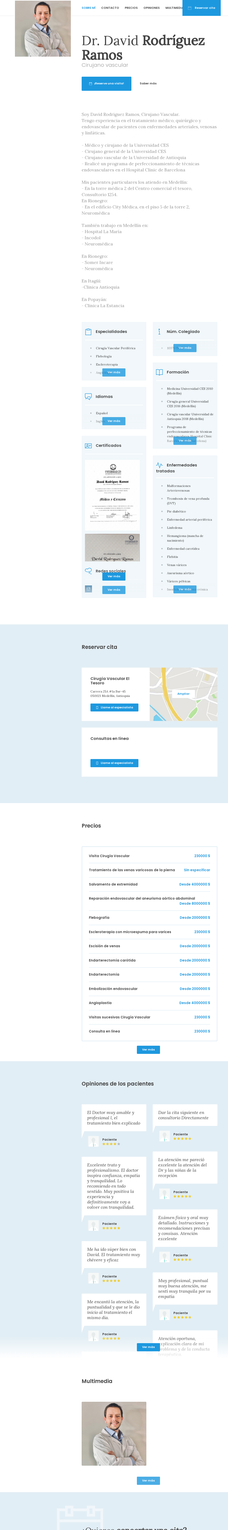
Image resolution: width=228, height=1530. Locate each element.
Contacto (110, 8)
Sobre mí (89, 8)
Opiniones (151, 8)
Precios (131, 8)
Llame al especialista (114, 707)
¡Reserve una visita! (123, 83)
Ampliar (183, 694)
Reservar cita (201, 8)
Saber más (165, 83)
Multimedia (174, 8)
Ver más (114, 576)
